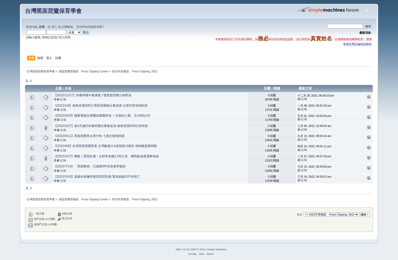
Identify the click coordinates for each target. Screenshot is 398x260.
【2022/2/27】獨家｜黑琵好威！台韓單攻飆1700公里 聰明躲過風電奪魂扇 (106, 156)
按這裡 (288, 39)
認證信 (95, 26)
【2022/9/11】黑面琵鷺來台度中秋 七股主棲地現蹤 (89, 136)
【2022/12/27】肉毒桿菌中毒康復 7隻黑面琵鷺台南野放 (92, 95)
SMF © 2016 (198, 249)
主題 (58, 88)
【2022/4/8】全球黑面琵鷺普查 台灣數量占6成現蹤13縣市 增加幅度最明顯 (105, 146)
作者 (70, 88)
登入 (54, 26)
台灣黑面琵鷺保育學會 (53, 11)
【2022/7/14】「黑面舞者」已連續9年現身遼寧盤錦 (89, 166)
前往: (300, 214)
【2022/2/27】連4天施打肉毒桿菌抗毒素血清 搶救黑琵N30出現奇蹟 (101, 126)
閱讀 (276, 88)
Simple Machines (216, 249)
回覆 (267, 88)
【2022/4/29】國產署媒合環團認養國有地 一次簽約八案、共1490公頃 (102, 115)
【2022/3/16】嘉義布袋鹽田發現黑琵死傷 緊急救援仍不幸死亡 (97, 176)
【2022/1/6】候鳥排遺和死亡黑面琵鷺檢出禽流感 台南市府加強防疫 (101, 105)
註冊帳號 (67, 26)
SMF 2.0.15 (182, 249)
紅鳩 (63, 99)
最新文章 (305, 88)
